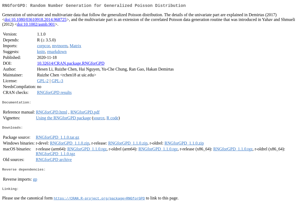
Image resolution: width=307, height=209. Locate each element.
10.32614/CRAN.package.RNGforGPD (70, 64)
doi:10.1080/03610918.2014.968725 (35, 20)
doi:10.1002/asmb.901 (36, 25)
